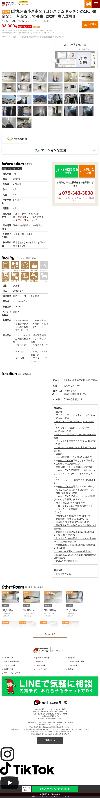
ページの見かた (26, 789)
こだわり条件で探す (76, 663)
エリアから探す (10, 667)
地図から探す (9, 671)
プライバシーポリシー (13, 675)
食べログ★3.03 (65, 488)
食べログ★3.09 (65, 472)
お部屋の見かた (42, 659)
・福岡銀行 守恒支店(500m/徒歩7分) (71, 524)
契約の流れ (72, 659)
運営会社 (72, 671)
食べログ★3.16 (65, 498)
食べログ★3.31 (65, 462)
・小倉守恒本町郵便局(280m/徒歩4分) (72, 517)
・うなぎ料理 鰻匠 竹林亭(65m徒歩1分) (73, 459)
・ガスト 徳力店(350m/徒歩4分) (69, 504)
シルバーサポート (43, 671)
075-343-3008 (55, 794)
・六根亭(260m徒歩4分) (65, 495)
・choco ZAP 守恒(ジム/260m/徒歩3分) (72, 553)
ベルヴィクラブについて (25, 222)
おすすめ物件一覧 (11, 663)
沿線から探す (41, 667)
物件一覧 (39, 663)
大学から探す (73, 667)
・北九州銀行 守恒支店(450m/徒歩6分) (72, 521)
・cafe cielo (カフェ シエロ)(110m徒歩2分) (74, 469)
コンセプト (8, 659)
